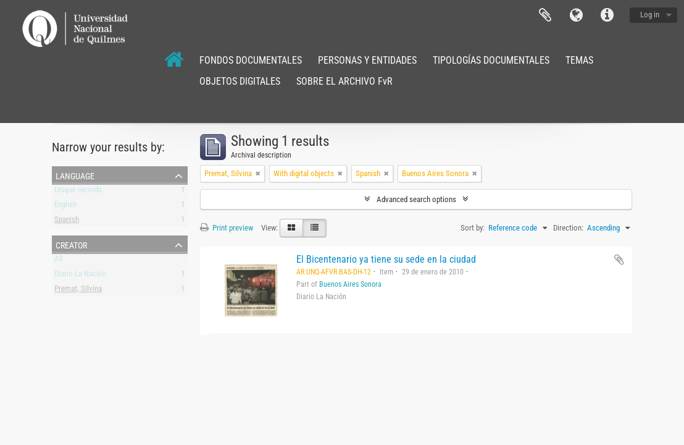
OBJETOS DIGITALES (239, 81)
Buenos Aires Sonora (350, 284)
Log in (649, 14)
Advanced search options (416, 199)
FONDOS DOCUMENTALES (250, 60)
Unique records (78, 192)
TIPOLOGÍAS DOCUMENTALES (491, 60)
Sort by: (473, 227)
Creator (71, 244)
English (65, 206)
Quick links (606, 15)
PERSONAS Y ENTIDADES (367, 60)
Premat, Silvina (78, 290)
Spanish (66, 221)
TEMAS (579, 60)
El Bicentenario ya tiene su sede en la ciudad (386, 259)
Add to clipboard (619, 259)
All (58, 261)
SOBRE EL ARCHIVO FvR (344, 81)
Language (576, 15)
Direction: (568, 227)
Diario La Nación (80, 276)
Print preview (226, 227)
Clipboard (545, 15)
